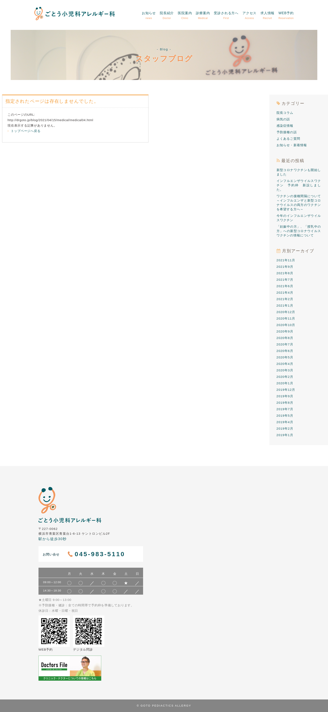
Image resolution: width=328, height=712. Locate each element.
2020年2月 (285, 376)
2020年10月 (286, 325)
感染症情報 (285, 125)
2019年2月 (285, 428)
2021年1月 (285, 305)
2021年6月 (285, 286)
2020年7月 (285, 344)
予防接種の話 (287, 132)
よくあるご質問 (288, 138)
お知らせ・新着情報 (292, 145)
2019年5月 (285, 415)
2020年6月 (285, 351)
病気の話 (283, 119)
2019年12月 (286, 389)
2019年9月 (285, 396)
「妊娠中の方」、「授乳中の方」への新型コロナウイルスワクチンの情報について (299, 231)
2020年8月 (285, 338)
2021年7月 (285, 279)
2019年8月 (285, 402)
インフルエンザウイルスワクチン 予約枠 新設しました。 (299, 185)
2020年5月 (285, 357)
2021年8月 (285, 273)
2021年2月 (285, 299)
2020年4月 (285, 364)
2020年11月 (286, 318)
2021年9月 (285, 266)
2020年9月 (285, 331)
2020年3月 (285, 370)
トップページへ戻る (24, 131)
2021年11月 (286, 260)
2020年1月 (285, 383)
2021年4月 (285, 292)
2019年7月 (285, 409)
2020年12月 (286, 312)
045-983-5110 (100, 554)
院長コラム (285, 112)
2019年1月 (285, 435)
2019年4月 (285, 422)
